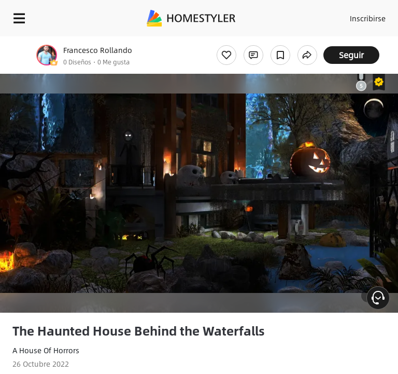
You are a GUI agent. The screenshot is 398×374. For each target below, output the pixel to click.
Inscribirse (368, 18)
